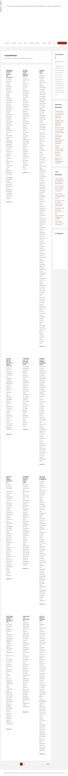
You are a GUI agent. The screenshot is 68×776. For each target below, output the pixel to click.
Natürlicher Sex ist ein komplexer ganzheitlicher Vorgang (42, 361)
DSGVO (29, 772)
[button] (9, 43)
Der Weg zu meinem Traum (42, 72)
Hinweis (37, 772)
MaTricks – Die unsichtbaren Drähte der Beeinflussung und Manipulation (59, 138)
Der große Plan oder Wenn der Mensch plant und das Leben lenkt (9, 362)
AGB (26, 772)
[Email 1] (0, 2)
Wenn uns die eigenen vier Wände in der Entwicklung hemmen (58, 198)
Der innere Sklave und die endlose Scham (42, 618)
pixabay (48, 772)
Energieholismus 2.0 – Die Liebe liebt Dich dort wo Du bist (26, 361)
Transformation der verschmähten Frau (26, 618)
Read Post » (9, 202)
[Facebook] (0, 4)
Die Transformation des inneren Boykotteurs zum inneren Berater (59, 207)
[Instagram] (0, 7)
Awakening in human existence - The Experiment (59, 227)
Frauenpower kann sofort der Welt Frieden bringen (26, 479)
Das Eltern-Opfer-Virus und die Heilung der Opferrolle (25, 73)
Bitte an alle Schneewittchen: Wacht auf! (42, 478)
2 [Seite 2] (24, 764)
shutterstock (43, 772)
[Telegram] (0, 9)
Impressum (33, 772)
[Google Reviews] (0, 11)
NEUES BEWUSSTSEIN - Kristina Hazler (40, 26)
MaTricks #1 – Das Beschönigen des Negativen (59, 122)
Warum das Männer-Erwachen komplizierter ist (9, 479)
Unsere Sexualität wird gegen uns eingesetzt (59, 222)
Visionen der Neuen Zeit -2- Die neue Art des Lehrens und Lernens (59, 189)
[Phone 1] (0, 0)
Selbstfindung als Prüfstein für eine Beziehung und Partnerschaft (9, 74)
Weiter (48, 764)
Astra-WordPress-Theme (60, 772)
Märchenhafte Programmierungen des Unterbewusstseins (9, 619)
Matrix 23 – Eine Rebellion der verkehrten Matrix (59, 159)
